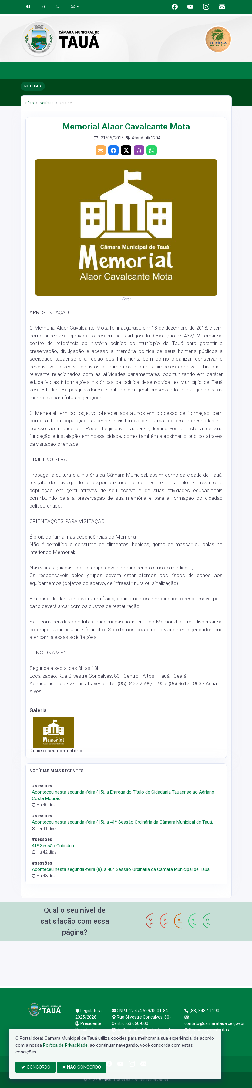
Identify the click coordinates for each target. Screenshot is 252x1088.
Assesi (105, 1079)
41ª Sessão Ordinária (53, 845)
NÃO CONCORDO (81, 1067)
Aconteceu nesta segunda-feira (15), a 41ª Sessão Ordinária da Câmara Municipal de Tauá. (122, 822)
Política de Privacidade (65, 1045)
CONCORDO (35, 1067)
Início (29, 103)
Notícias (46, 103)
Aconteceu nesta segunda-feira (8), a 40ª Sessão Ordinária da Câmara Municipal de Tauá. (121, 869)
